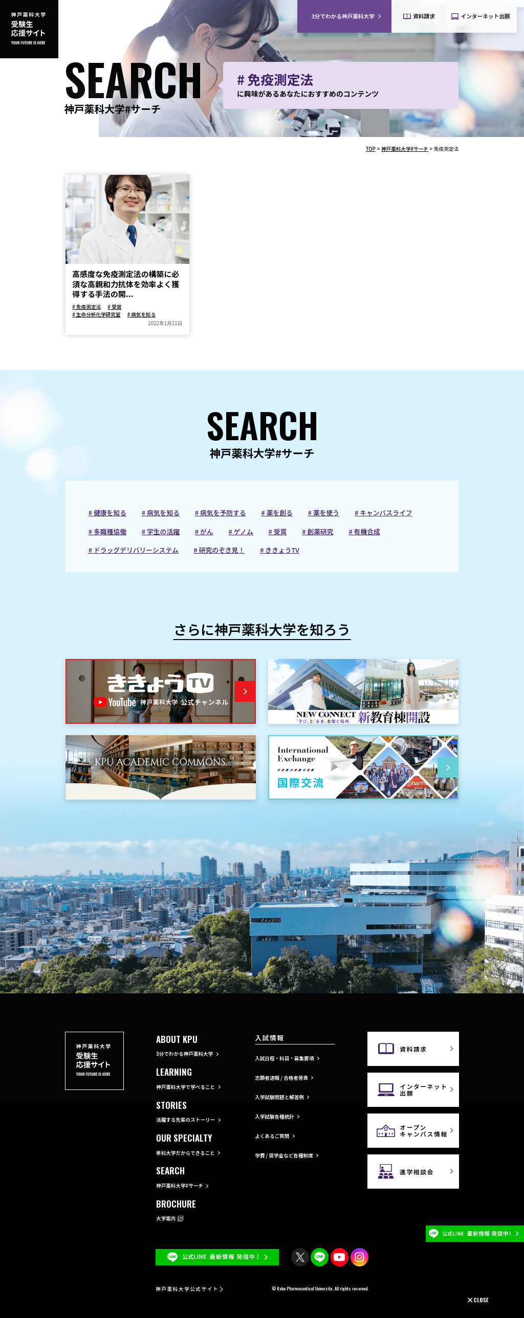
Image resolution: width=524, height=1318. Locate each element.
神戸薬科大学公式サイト (187, 1288)
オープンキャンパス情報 (423, 1130)
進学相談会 (417, 1171)
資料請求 (413, 1048)
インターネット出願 (423, 1089)
